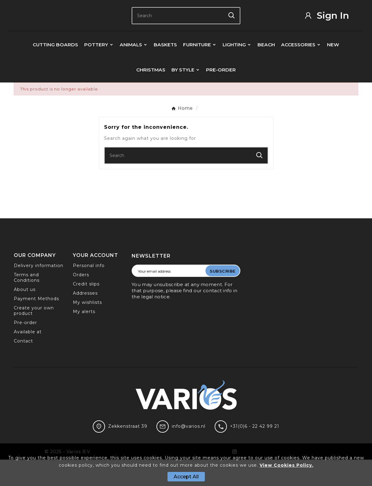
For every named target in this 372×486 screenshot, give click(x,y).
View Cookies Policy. (287, 465)
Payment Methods (36, 325)
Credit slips (86, 310)
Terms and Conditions (26, 303)
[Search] (178, 28)
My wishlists (87, 328)
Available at (28, 358)
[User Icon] (331, 28)
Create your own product (34, 336)
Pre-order (25, 349)
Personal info (89, 292)
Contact (23, 367)
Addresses (85, 319)
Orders (81, 301)
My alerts (84, 338)
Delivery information (38, 292)
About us (25, 316)
